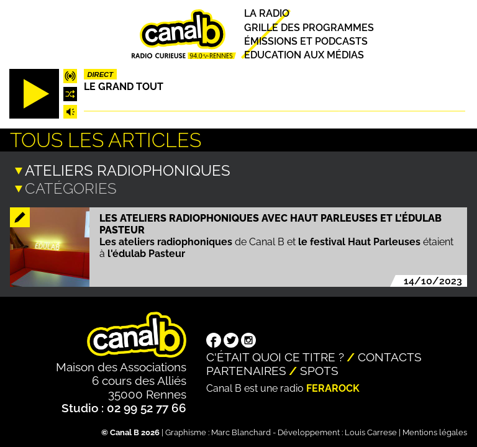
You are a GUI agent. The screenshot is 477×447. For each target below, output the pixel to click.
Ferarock (333, 387)
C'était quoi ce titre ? (275, 356)
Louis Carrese (371, 431)
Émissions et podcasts (306, 41)
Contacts (390, 356)
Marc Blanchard (241, 431)
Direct (100, 74)
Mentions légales (434, 431)
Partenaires (246, 369)
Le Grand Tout (123, 87)
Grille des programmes (309, 28)
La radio (266, 14)
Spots (319, 369)
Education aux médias (304, 55)
